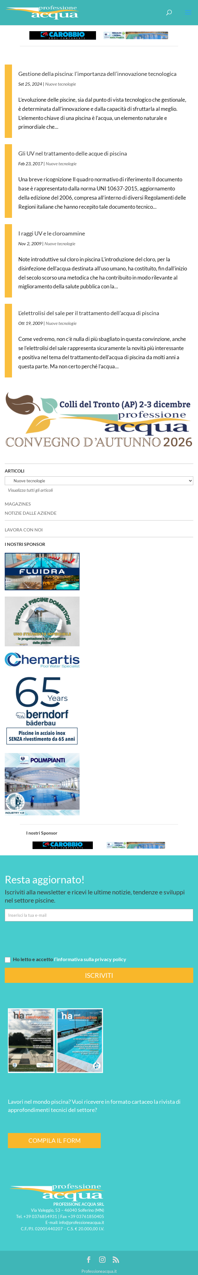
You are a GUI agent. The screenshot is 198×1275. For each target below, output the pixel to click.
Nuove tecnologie (60, 84)
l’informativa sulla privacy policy (90, 959)
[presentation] (53, 938)
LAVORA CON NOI (24, 529)
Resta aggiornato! (45, 879)
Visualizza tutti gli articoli (30, 490)
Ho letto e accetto (65, 959)
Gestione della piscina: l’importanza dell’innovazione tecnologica (97, 73)
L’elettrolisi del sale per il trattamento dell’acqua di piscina (88, 312)
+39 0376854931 (40, 1216)
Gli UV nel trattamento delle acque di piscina (72, 153)
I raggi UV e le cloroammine (51, 233)
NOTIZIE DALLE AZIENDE (31, 513)
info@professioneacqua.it (81, 1222)
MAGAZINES (18, 504)
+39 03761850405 (86, 1216)
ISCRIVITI (99, 975)
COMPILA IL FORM (54, 1140)
